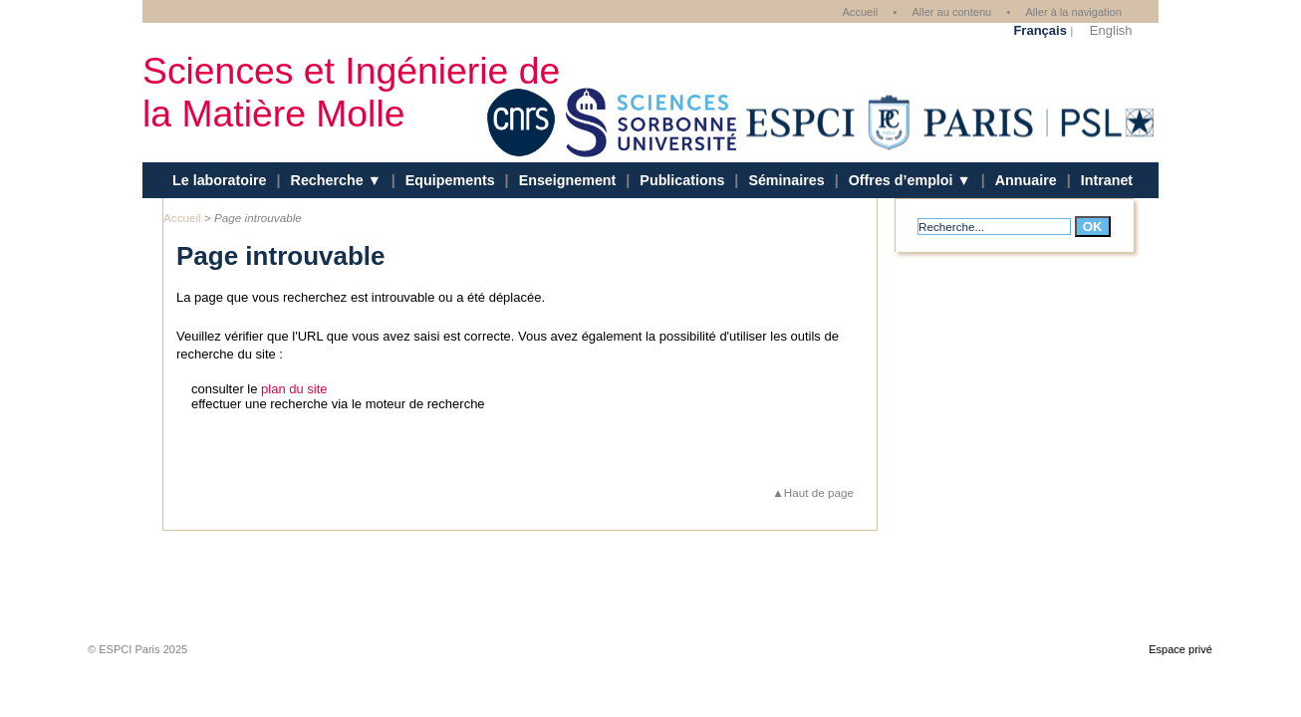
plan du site (294, 388)
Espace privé (1180, 649)
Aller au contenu (951, 12)
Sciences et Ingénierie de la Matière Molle (351, 92)
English (1111, 30)
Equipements (450, 180)
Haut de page (819, 492)
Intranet (1107, 180)
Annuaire (1026, 180)
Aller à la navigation (1073, 12)
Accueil (860, 12)
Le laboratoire (219, 180)
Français (1039, 30)
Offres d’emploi (903, 180)
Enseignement (568, 180)
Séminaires (786, 180)
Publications (682, 180)
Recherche (329, 180)
